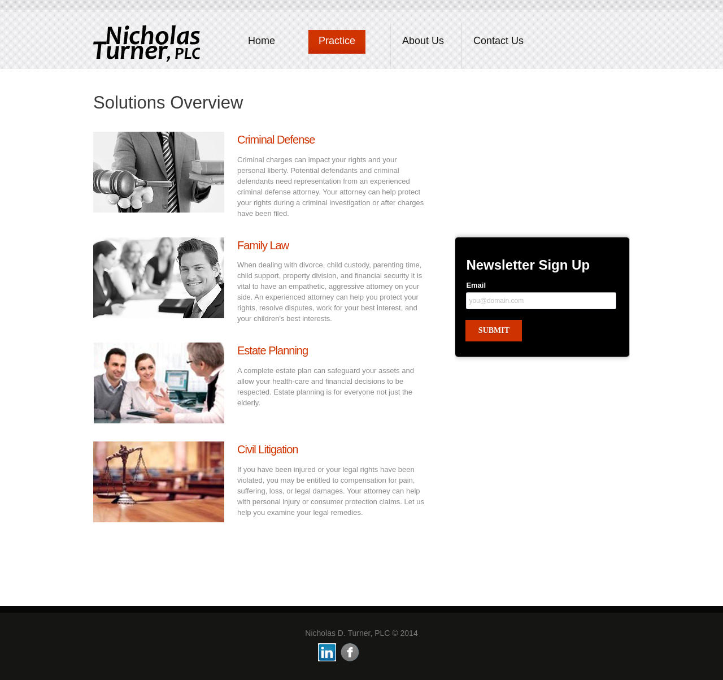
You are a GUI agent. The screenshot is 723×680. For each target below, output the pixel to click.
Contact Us (498, 40)
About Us (423, 40)
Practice (337, 40)
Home (261, 40)
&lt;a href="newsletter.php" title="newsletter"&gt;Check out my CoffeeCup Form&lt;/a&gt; (542, 321)
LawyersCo (146, 42)
